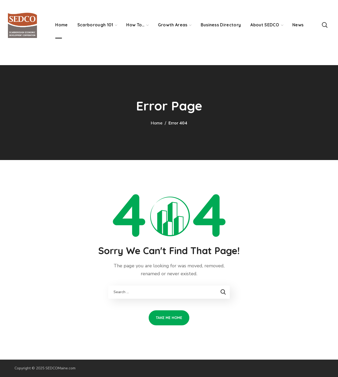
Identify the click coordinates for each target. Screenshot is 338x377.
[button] (324, 24)
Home (156, 123)
